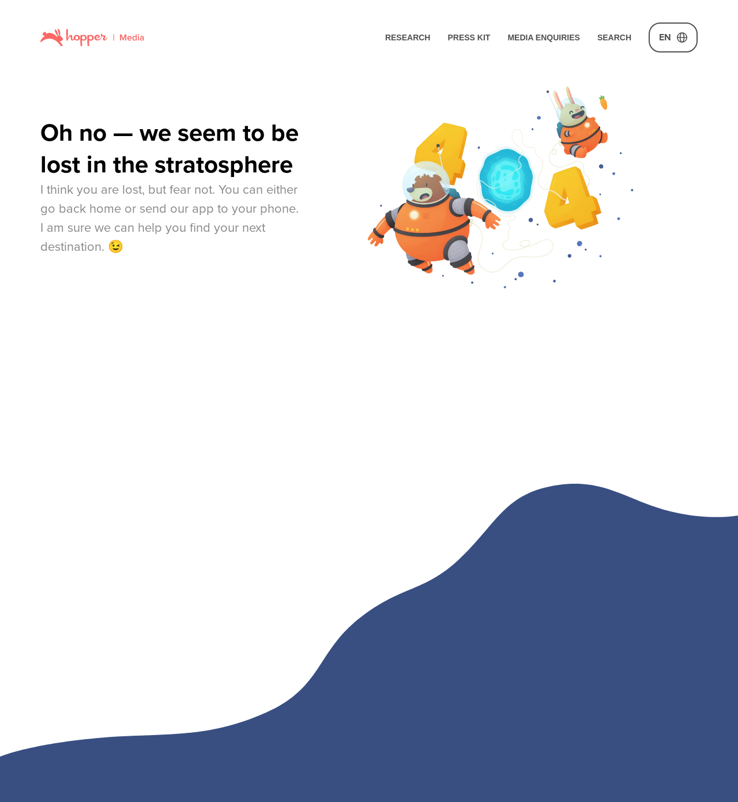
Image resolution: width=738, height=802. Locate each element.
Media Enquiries (543, 37)
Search (614, 37)
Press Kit (468, 37)
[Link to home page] (92, 37)
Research (408, 37)
